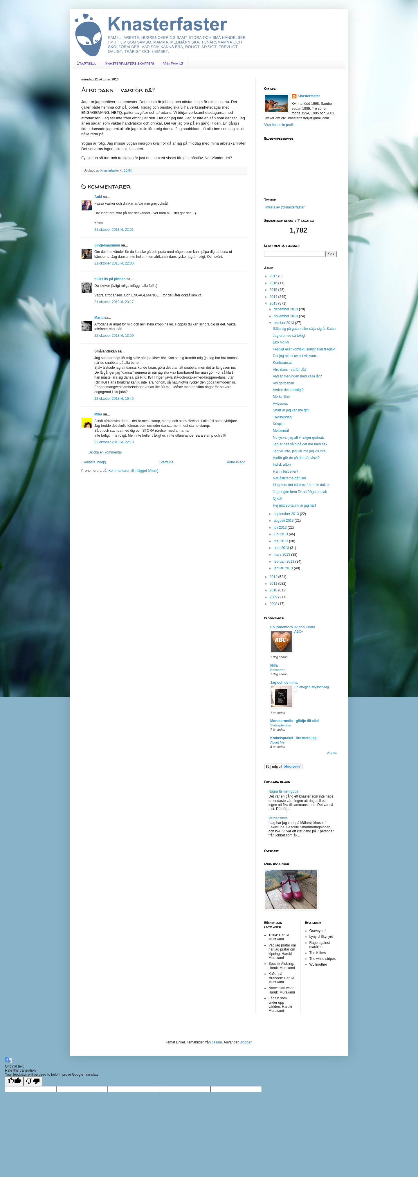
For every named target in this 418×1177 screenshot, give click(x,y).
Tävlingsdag (282, 417)
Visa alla (332, 753)
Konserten (277, 670)
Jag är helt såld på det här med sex (300, 444)
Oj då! (277, 498)
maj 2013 (281, 541)
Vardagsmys (278, 818)
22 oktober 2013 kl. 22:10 (114, 442)
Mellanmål (281, 431)
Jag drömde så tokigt (289, 336)
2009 (274, 597)
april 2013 (282, 548)
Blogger (245, 1042)
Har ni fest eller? (285, 471)
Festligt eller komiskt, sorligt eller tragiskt (304, 349)
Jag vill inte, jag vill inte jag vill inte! (300, 451)
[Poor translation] (33, 1081)
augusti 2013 (284, 521)
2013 (274, 303)
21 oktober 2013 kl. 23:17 (114, 302)
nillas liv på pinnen (109, 279)
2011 (274, 584)
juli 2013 (281, 527)
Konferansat (282, 363)
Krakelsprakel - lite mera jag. (294, 738)
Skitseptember (280, 725)
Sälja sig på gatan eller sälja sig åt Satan (304, 329)
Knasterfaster (309, 96)
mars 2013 (282, 554)
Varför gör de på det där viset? (296, 458)
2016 (274, 283)
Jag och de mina (284, 683)
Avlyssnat (280, 404)
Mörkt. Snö (281, 397)
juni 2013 (281, 534)
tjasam (217, 1042)
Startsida (86, 63)
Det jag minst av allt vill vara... (296, 356)
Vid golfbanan (283, 383)
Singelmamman (107, 245)
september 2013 (287, 514)
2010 (274, 590)
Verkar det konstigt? (288, 390)
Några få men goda (283, 791)
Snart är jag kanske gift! (291, 410)
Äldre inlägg (236, 462)
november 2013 (286, 316)
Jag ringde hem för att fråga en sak (300, 492)
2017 (274, 276)
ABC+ (298, 631)
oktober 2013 (284, 323)
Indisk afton (282, 464)
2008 (274, 604)
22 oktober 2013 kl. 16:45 (114, 399)
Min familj (173, 63)
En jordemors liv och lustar (292, 627)
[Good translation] (14, 1081)
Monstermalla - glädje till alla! (294, 721)
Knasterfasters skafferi (129, 63)
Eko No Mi (281, 342)
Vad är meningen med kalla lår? (297, 376)
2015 (274, 290)
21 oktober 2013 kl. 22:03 (114, 263)
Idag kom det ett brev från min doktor (301, 485)
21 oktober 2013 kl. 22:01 (114, 230)
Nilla (274, 665)
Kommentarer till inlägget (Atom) (133, 471)
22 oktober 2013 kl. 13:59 (114, 336)
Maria (98, 318)
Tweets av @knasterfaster (284, 207)
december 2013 (286, 309)
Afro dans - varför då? (290, 370)
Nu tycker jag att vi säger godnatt (298, 437)
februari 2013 (284, 561)
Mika (98, 414)
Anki (98, 197)
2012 (274, 577)
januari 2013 (284, 568)
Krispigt (278, 424)
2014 (274, 297)
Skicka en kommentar (105, 452)
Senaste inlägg (94, 462)
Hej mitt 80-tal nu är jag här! (294, 505)
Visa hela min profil (278, 125)
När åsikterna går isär (289, 478)
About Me (277, 742)
